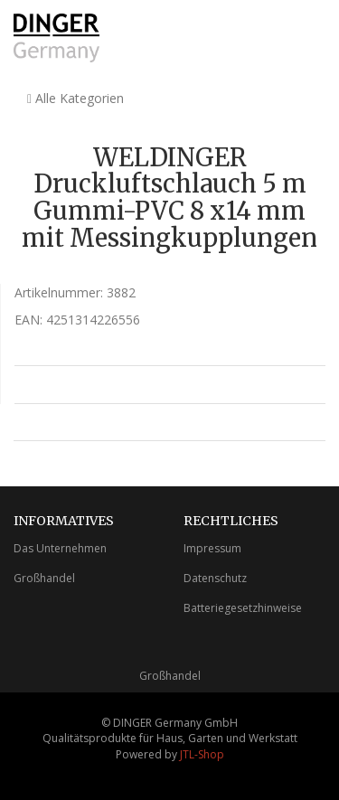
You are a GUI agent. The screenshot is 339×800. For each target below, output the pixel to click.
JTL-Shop (202, 754)
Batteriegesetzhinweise (243, 608)
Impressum (212, 548)
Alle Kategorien (75, 98)
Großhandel (44, 578)
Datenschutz (215, 578)
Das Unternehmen (60, 548)
